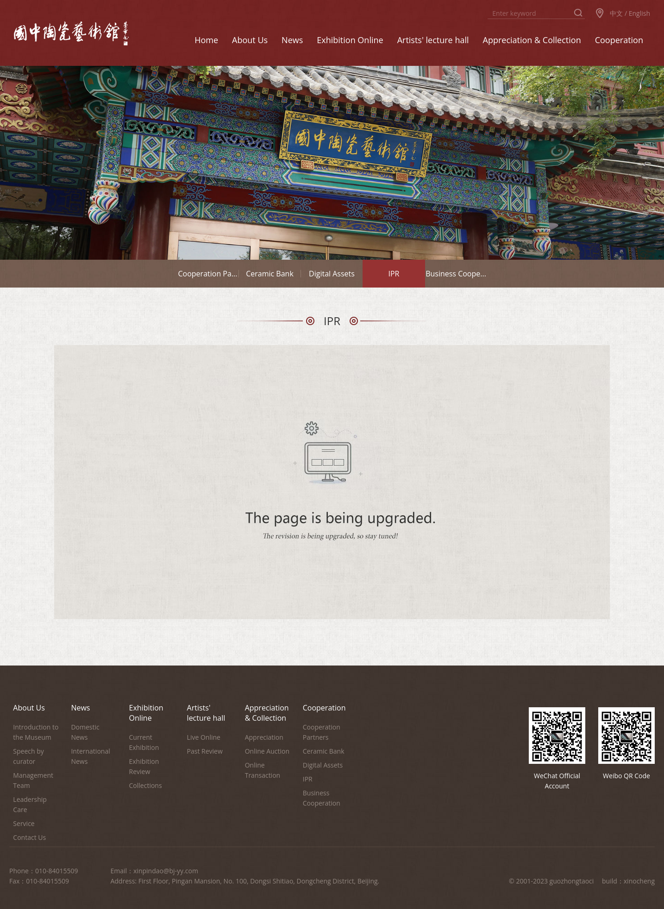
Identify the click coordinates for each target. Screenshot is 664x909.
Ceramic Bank (270, 274)
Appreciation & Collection (267, 713)
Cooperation (324, 708)
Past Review (205, 751)
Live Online (203, 737)
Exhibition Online (146, 713)
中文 (616, 13)
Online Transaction (263, 770)
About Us (29, 708)
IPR (394, 274)
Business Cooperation (321, 797)
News (80, 708)
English (639, 13)
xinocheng (639, 881)
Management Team (33, 780)
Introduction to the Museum (35, 732)
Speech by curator (28, 756)
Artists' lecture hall (206, 713)
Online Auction (267, 751)
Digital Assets (332, 274)
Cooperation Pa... (208, 274)
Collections (145, 785)
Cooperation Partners (321, 732)
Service (23, 823)
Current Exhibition (144, 742)
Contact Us (29, 837)
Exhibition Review (144, 766)
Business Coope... (456, 274)
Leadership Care (29, 804)
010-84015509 (56, 870)
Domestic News (85, 732)
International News (90, 756)
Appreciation (264, 737)
